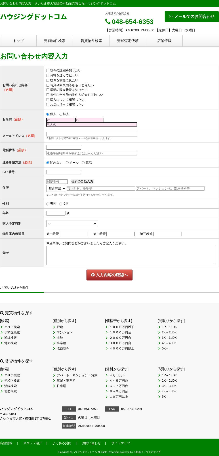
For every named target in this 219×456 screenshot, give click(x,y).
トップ (18, 41)
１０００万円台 (120, 332)
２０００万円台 (120, 337)
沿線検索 (10, 337)
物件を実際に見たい (64, 80)
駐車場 (61, 386)
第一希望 (52, 234)
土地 (60, 337)
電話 (89, 162)
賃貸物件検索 (91, 41)
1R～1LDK (169, 327)
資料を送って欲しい (64, 75)
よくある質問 (62, 443)
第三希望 (146, 234)
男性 (53, 203)
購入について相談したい (67, 99)
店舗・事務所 (66, 380)
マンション (64, 332)
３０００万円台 (120, 343)
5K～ (165, 348)
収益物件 (63, 348)
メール (74, 162)
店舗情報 (164, 41)
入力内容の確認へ (109, 275)
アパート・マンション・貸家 (77, 375)
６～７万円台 (118, 386)
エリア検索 (12, 327)
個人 (53, 114)
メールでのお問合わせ (192, 16)
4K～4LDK (169, 343)
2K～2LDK (169, 332)
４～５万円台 (118, 380)
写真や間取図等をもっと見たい (72, 85)
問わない (56, 162)
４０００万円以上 (121, 348)
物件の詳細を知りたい (65, 70)
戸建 (60, 327)
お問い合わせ (91, 443)
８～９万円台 (118, 391)
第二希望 (99, 234)
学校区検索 (12, 332)
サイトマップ (120, 443)
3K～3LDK (169, 337)
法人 (66, 114)
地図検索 (10, 343)
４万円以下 (117, 375)
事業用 (61, 343)
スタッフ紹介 (32, 443)
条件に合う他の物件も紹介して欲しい (76, 94)
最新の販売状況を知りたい (69, 90)
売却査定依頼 (128, 41)
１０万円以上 (118, 396)
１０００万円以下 (121, 327)
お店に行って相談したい (67, 104)
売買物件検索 (54, 41)
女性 (66, 203)
